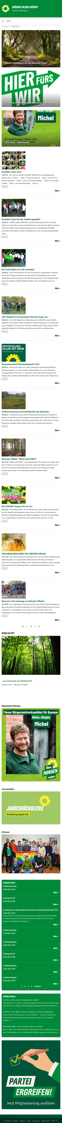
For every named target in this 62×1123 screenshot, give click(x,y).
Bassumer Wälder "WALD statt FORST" (19, 459)
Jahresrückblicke (8, 789)
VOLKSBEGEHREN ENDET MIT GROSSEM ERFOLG (24, 553)
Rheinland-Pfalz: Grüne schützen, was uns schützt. (23, 1026)
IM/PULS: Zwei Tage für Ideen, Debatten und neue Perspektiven (28, 1012)
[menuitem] (8, 1120)
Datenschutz (45, 1121)
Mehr (57, 191)
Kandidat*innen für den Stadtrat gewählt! (21, 219)
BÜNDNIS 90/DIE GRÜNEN (25, 7)
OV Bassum (6, 27)
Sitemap (22, 1121)
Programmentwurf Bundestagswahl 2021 (21, 364)
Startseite (8, 1121)
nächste (37, 986)
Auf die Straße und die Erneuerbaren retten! (21, 1000)
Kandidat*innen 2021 (12, 171)
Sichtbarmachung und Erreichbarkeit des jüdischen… (26, 411)
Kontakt (15, 1121)
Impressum (36, 1121)
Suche (29, 1121)
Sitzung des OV (9, 898)
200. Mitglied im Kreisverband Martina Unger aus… (25, 316)
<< (23, 626)
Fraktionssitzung (9, 886)
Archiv (5, 187)
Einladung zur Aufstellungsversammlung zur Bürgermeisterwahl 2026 (30, 910)
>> (39, 626)
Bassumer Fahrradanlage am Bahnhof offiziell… (24, 601)
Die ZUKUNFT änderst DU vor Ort (17, 506)
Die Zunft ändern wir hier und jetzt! (18, 269)
